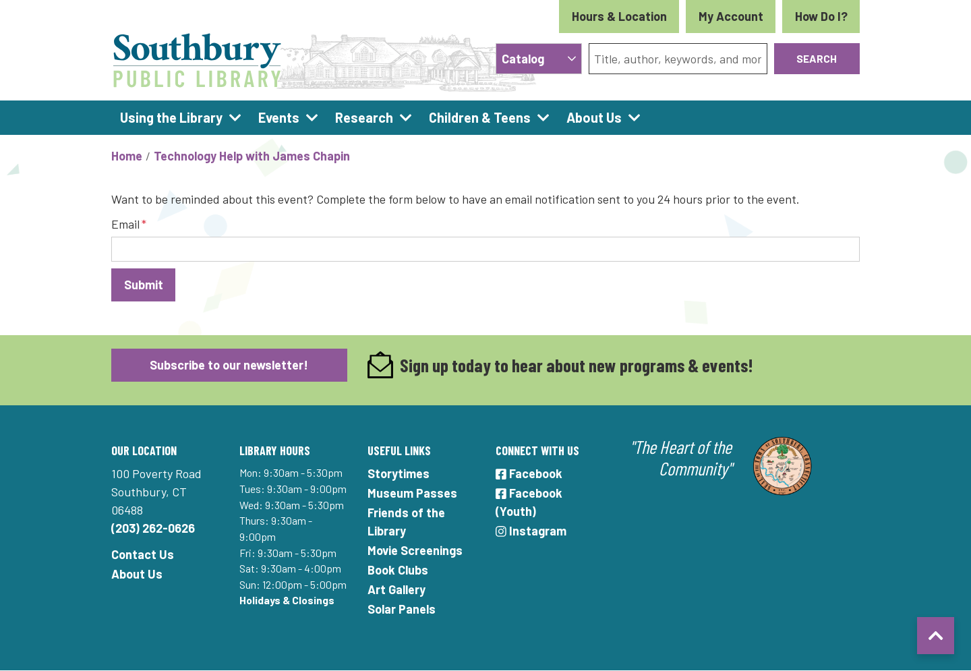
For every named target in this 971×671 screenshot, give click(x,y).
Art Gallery (396, 589)
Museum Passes (412, 493)
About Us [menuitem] (594, 117)
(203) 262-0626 (153, 528)
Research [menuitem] (364, 117)
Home (126, 155)
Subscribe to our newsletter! (229, 364)
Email (125, 223)
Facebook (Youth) (529, 502)
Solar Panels (401, 609)
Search (816, 58)
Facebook (529, 473)
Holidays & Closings (286, 599)
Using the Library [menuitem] (171, 117)
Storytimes (398, 473)
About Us (137, 573)
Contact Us (142, 554)
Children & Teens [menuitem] (480, 117)
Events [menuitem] (278, 117)
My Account (731, 16)
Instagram (531, 530)
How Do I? (821, 16)
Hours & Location (619, 16)
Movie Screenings (415, 550)
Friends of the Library (406, 521)
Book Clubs (397, 569)
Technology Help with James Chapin (252, 155)
